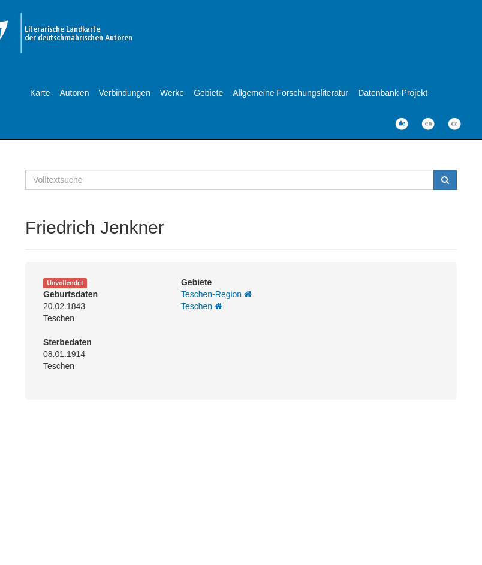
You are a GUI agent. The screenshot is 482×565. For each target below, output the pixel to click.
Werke (172, 93)
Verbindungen (124, 93)
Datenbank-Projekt (392, 93)
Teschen (201, 306)
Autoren (74, 93)
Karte (40, 93)
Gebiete (208, 93)
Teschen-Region (216, 294)
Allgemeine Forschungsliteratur (290, 93)
